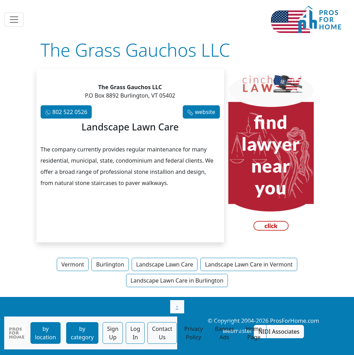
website (205, 112)
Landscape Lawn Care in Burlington (177, 280)
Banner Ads (224, 333)
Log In (135, 333)
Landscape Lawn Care (164, 264)
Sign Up (113, 333)
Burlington (110, 264)
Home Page (254, 333)
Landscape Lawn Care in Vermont (248, 264)
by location (45, 333)
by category (82, 333)
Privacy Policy (193, 333)
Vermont (72, 264)
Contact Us (162, 333)
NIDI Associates (278, 331)
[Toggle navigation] (14, 20)
